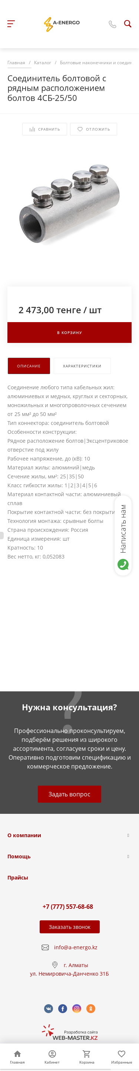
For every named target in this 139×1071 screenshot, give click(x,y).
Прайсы (17, 877)
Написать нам (123, 528)
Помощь (19, 856)
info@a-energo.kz (75, 947)
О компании (24, 835)
